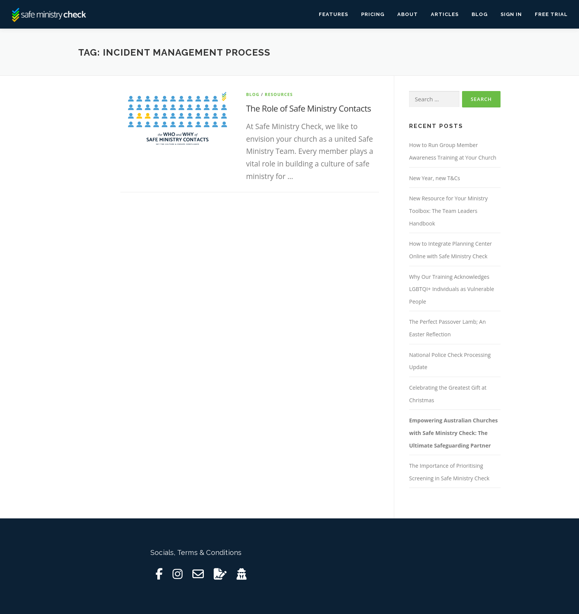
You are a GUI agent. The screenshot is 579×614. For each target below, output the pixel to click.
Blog (480, 14)
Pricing (372, 14)
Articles (445, 14)
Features (333, 14)
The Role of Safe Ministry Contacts (308, 108)
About (407, 14)
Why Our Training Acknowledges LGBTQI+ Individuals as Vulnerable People (451, 289)
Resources (279, 94)
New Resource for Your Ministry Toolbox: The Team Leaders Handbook (448, 211)
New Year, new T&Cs (434, 178)
